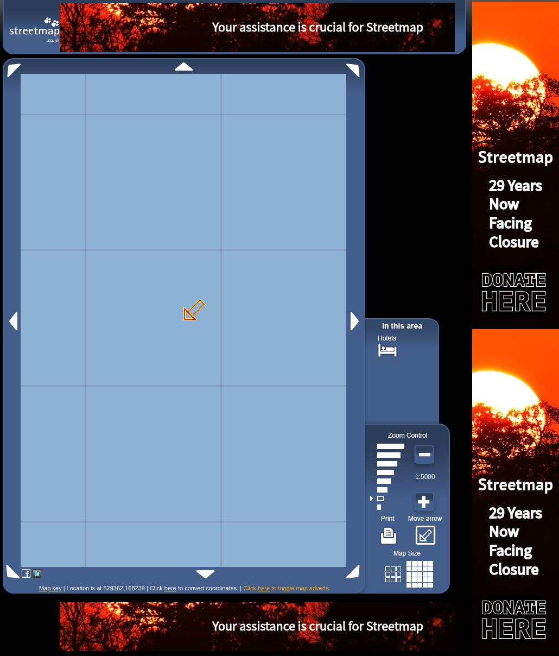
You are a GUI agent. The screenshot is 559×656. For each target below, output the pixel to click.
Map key (50, 588)
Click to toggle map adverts (286, 588)
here (170, 588)
